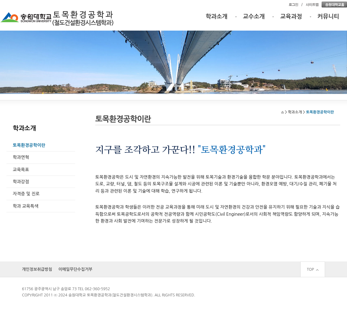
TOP (313, 269)
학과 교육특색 (25, 206)
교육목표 (21, 170)
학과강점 (21, 182)
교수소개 (254, 16)
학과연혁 (21, 157)
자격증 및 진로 (26, 194)
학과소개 (217, 16)
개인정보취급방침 (37, 269)
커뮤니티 (329, 16)
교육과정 (291, 16)
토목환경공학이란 (29, 145)
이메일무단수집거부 (75, 269)
